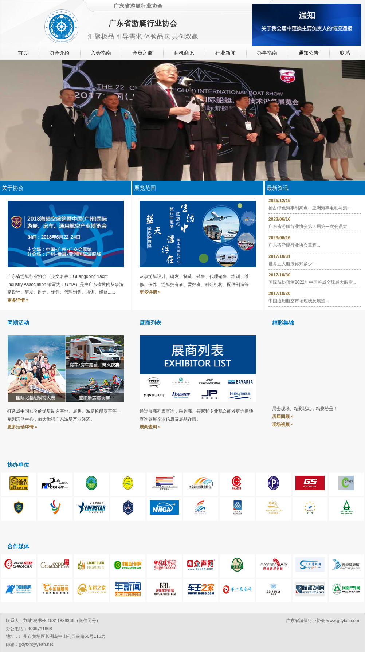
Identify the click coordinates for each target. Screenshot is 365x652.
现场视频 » (282, 424)
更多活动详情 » (22, 426)
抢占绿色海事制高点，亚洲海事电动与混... (309, 208)
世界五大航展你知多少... (292, 263)
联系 (345, 53)
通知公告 (308, 53)
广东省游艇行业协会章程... (294, 245)
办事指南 (267, 53)
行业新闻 (225, 53)
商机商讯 (184, 53)
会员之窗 (142, 53)
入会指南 (101, 53)
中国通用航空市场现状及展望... (298, 300)
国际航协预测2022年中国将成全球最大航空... (312, 282)
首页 (23, 53)
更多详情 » (17, 300)
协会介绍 (59, 53)
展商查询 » (150, 426)
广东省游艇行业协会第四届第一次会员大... (309, 226)
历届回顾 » (282, 416)
